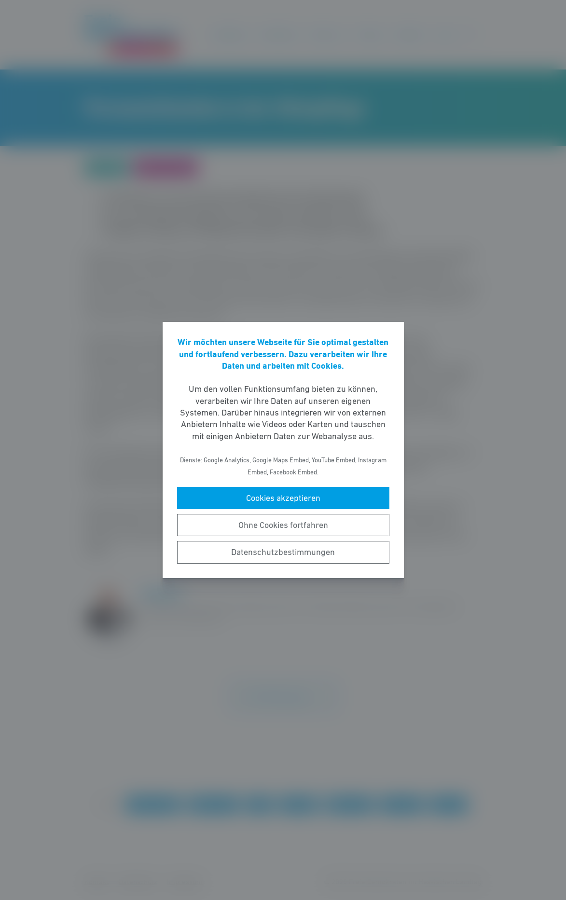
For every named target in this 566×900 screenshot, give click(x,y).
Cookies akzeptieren (283, 498)
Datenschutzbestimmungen (283, 552)
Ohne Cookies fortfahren (283, 525)
